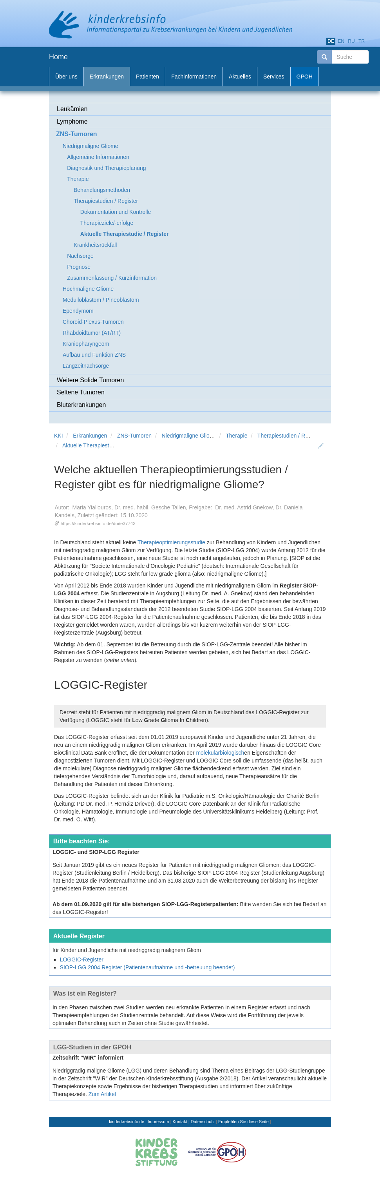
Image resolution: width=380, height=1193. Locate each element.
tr (361, 41)
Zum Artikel (102, 1094)
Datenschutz (203, 1121)
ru (351, 41)
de (331, 41)
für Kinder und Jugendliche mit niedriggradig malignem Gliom (126, 950)
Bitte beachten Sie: (81, 841)
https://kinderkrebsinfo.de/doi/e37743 (98, 523)
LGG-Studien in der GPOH (92, 1047)
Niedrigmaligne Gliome (189, 435)
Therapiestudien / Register (289, 435)
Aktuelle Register (79, 935)
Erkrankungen (90, 435)
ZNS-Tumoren (134, 435)
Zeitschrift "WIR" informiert (87, 1057)
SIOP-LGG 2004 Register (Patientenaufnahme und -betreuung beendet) (147, 967)
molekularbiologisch (220, 753)
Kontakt (179, 1121)
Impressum (158, 1121)
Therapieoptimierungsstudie (171, 542)
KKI (58, 435)
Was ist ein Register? (85, 993)
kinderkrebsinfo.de (126, 1121)
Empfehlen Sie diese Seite (243, 1121)
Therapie (236, 435)
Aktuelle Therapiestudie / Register (103, 445)
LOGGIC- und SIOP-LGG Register (95, 852)
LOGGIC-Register (81, 959)
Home (58, 57)
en (341, 41)
